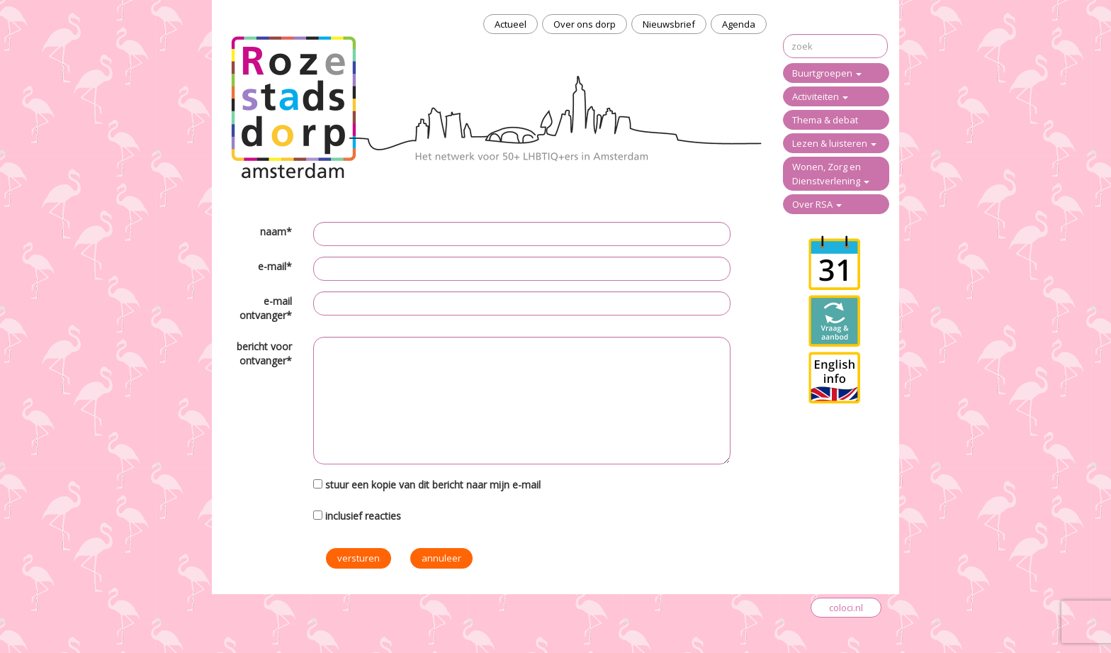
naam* (276, 231)
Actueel (510, 24)
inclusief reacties (363, 516)
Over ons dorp (584, 24)
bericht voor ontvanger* (264, 353)
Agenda (738, 24)
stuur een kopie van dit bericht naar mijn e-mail (433, 484)
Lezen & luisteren (834, 143)
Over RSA (817, 204)
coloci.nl (846, 607)
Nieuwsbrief (669, 24)
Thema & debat (825, 119)
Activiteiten (820, 96)
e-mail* (275, 266)
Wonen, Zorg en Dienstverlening (830, 173)
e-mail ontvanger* (265, 308)
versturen (358, 558)
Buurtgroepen (827, 73)
